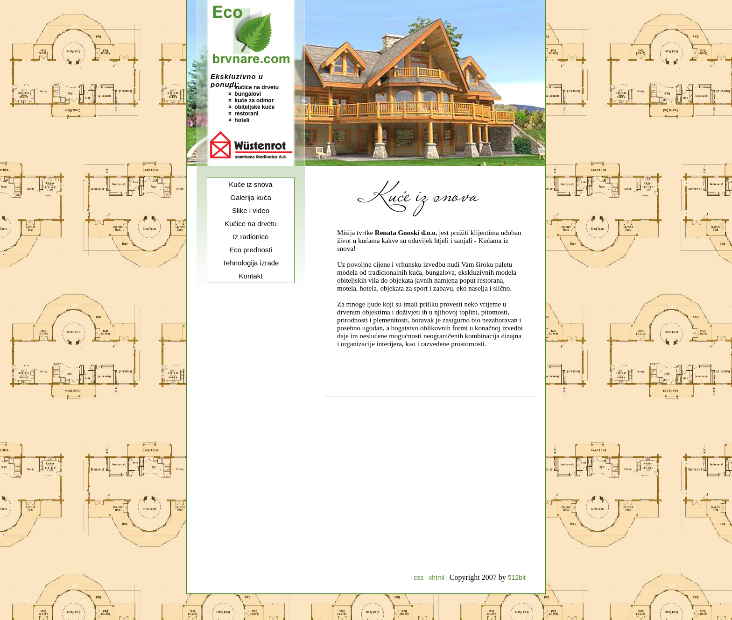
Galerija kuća (250, 197)
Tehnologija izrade (251, 263)
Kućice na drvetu (251, 224)
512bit (517, 577)
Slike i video (250, 210)
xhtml (437, 577)
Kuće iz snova (250, 184)
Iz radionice (251, 237)
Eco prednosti (250, 250)
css (419, 577)
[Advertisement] (250, 434)
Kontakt (251, 276)
